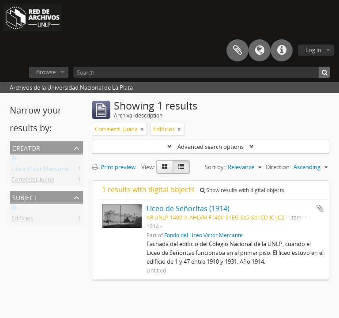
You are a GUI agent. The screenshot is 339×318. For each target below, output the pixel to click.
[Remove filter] (142, 129)
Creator (26, 147)
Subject (24, 197)
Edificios (22, 220)
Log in (313, 50)
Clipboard (237, 50)
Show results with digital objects (242, 190)
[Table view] (181, 167)
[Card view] (164, 167)
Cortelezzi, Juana (32, 181)
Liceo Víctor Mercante (39, 170)
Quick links (282, 50)
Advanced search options (210, 147)
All (14, 160)
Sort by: (215, 167)
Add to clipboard (320, 208)
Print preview (114, 167)
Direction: (278, 167)
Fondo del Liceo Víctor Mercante (203, 234)
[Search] (201, 72)
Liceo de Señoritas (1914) (188, 208)
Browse (46, 72)
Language (260, 50)
